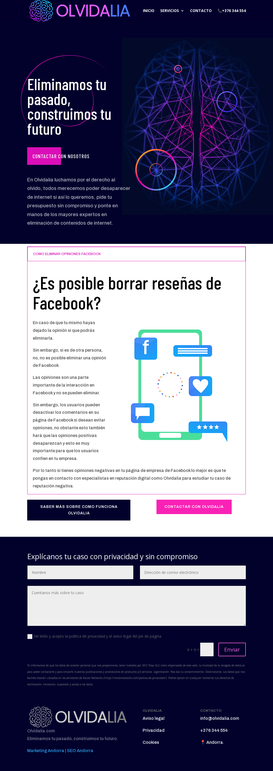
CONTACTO (201, 10)
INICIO (148, 10)
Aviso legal (153, 718)
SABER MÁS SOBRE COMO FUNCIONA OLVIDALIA (79, 510)
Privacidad (153, 730)
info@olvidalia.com (219, 718)
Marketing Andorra (45, 750)
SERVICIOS (169, 10)
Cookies (151, 742)
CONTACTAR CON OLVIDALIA (194, 507)
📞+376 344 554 (232, 10)
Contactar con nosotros (61, 156)
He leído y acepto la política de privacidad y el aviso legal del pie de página (94, 636)
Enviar (232, 649)
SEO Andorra (80, 750)
